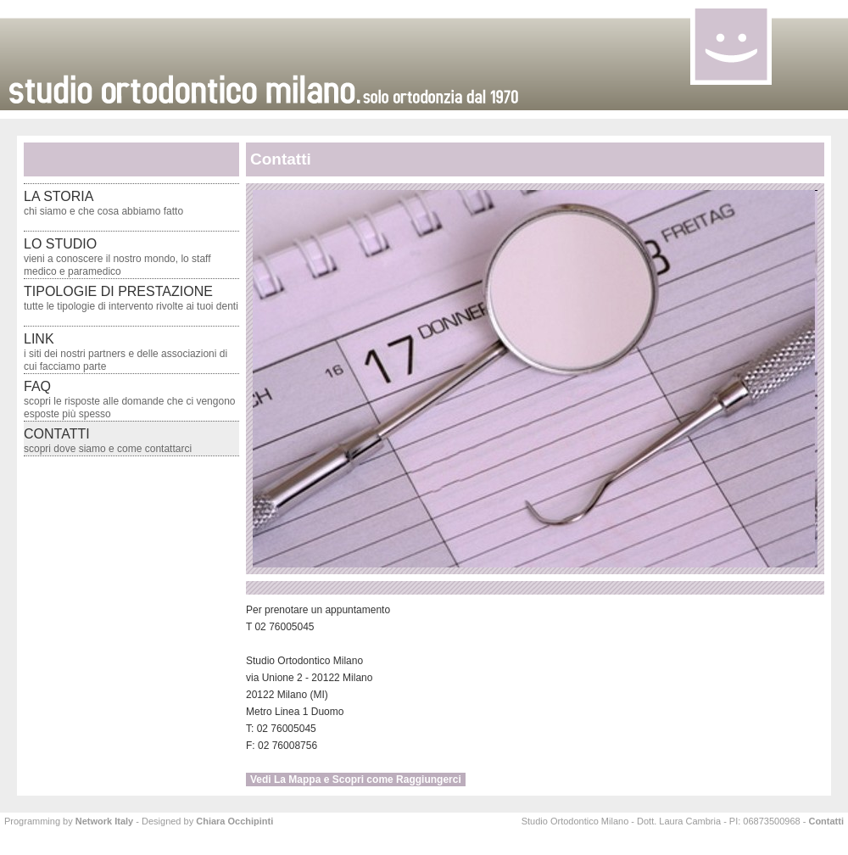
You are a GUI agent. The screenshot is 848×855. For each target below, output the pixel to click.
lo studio (117, 257)
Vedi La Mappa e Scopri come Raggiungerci (355, 779)
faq (129, 399)
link (125, 352)
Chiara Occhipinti (234, 821)
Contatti (826, 821)
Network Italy (104, 821)
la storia (103, 203)
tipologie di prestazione (131, 298)
